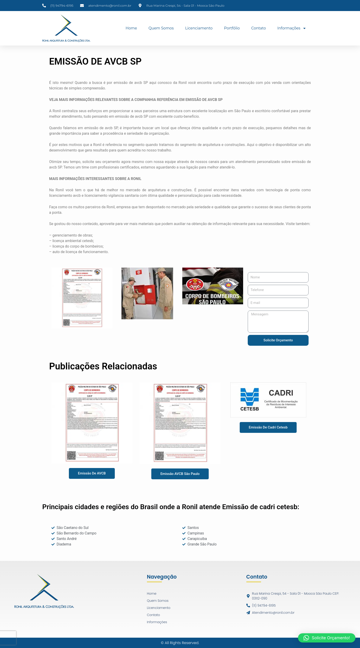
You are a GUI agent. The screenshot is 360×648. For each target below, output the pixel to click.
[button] (326, 637)
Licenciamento (198, 28)
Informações (291, 28)
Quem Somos (161, 28)
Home (131, 28)
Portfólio (232, 28)
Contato (258, 28)
